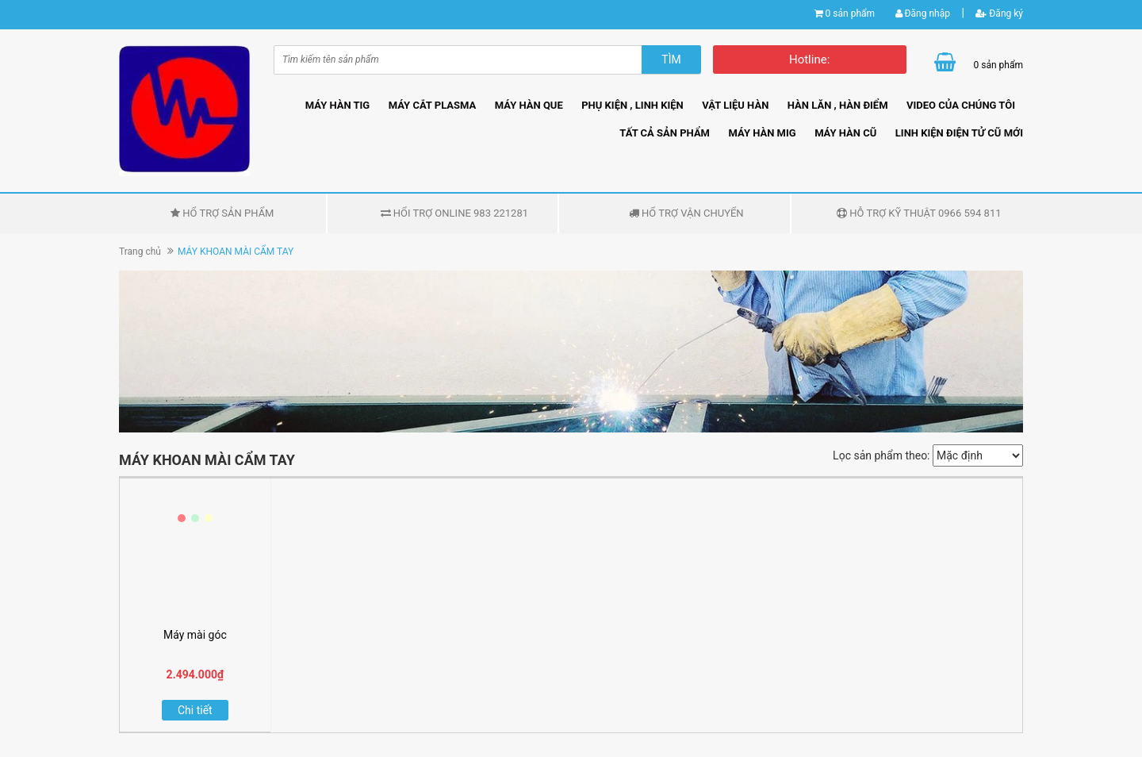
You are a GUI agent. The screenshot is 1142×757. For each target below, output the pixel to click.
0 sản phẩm (850, 13)
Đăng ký (999, 13)
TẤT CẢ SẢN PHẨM (664, 133)
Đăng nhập (922, 13)
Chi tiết (195, 710)
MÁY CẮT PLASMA (433, 105)
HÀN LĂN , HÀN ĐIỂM (838, 105)
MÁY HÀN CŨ (845, 133)
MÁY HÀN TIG (337, 105)
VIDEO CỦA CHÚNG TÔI (960, 105)
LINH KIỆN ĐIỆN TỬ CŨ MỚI (959, 133)
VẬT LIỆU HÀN (735, 105)
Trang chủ (140, 251)
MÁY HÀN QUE (529, 105)
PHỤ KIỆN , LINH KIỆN (632, 105)
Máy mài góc (195, 634)
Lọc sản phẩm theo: (881, 455)
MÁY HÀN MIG (761, 133)
